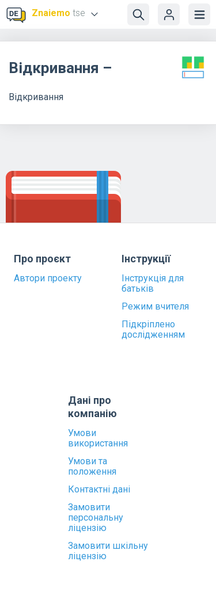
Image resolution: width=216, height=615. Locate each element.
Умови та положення (92, 466)
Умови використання (98, 438)
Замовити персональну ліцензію (95, 517)
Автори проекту (48, 278)
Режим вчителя (155, 306)
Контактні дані (99, 489)
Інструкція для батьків (153, 283)
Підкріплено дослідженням (153, 329)
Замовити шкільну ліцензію (108, 551)
